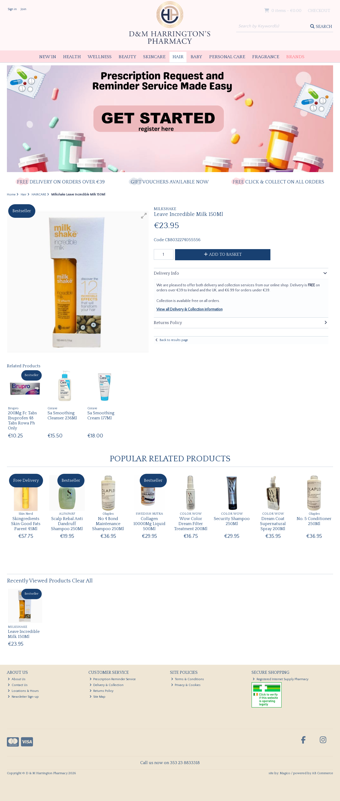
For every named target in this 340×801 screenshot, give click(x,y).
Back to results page (174, 340)
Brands (295, 56)
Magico (285, 773)
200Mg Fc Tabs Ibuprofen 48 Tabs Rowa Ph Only (22, 421)
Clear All (82, 581)
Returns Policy (102, 691)
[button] (144, 215)
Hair (178, 56)
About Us (17, 679)
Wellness (100, 56)
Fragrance (265, 56)
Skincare (154, 56)
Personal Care (227, 56)
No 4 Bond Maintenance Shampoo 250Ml (108, 523)
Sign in (12, 9)
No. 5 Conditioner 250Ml (314, 521)
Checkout (319, 10)
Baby (196, 56)
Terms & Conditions (187, 679)
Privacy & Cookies (186, 685)
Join (23, 9)
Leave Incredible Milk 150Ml (24, 634)
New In (47, 56)
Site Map (98, 696)
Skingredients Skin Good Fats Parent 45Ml (25, 523)
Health (72, 56)
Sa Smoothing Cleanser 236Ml (62, 415)
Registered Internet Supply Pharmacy (280, 679)
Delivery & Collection (107, 685)
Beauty (127, 56)
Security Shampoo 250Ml (232, 521)
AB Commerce (322, 773)
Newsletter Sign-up (23, 696)
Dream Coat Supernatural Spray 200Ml (273, 523)
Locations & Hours (23, 691)
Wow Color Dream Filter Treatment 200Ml (190, 523)
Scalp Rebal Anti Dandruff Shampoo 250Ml (67, 523)
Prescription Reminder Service (113, 679)
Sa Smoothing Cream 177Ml (100, 415)
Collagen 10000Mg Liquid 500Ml (149, 523)
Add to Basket (223, 254)
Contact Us (18, 685)
